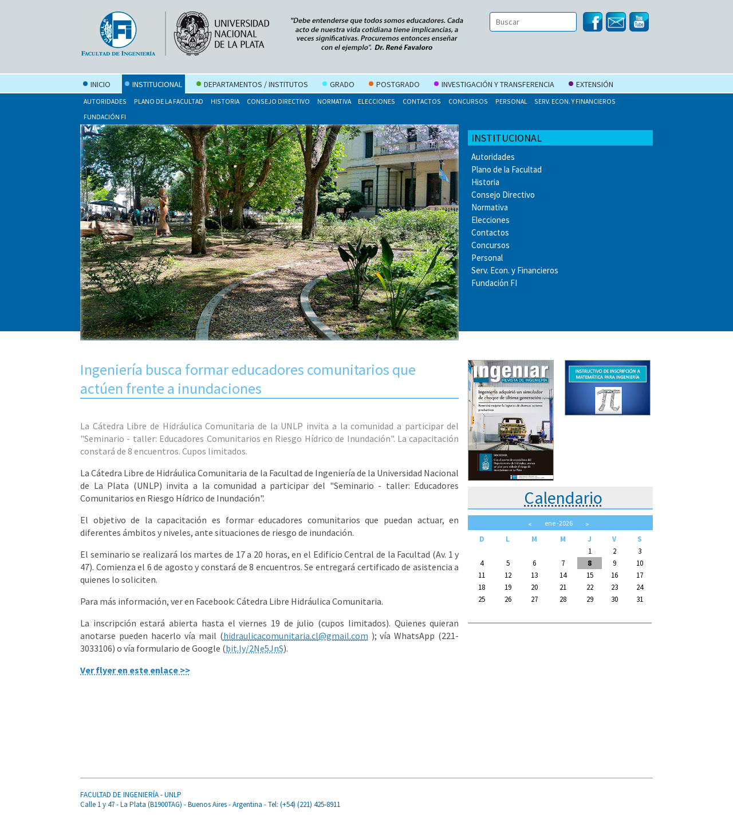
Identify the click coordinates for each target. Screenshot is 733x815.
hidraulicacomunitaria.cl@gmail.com (295, 635)
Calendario (563, 497)
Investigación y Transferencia (494, 85)
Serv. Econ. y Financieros (575, 101)
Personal (511, 101)
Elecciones (376, 101)
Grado (338, 85)
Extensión (591, 85)
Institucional (153, 85)
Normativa (334, 101)
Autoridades (105, 101)
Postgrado (394, 85)
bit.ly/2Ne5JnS (254, 648)
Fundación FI (105, 116)
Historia (225, 101)
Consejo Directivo (278, 101)
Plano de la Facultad (168, 101)
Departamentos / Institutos (252, 85)
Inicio (97, 85)
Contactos (422, 101)
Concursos (468, 101)
